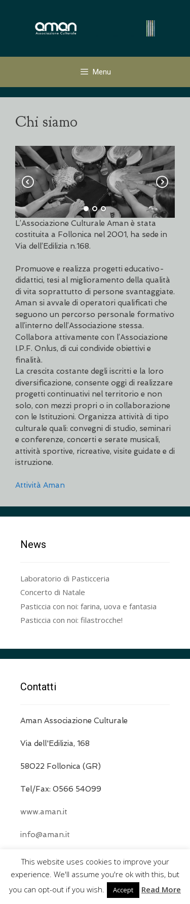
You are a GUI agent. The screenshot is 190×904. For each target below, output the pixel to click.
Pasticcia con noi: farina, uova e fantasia (88, 606)
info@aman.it (45, 834)
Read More (161, 889)
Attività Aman (40, 485)
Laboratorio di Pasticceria (64, 578)
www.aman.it (43, 811)
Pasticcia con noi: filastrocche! (71, 620)
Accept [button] (123, 889)
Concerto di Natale (52, 592)
